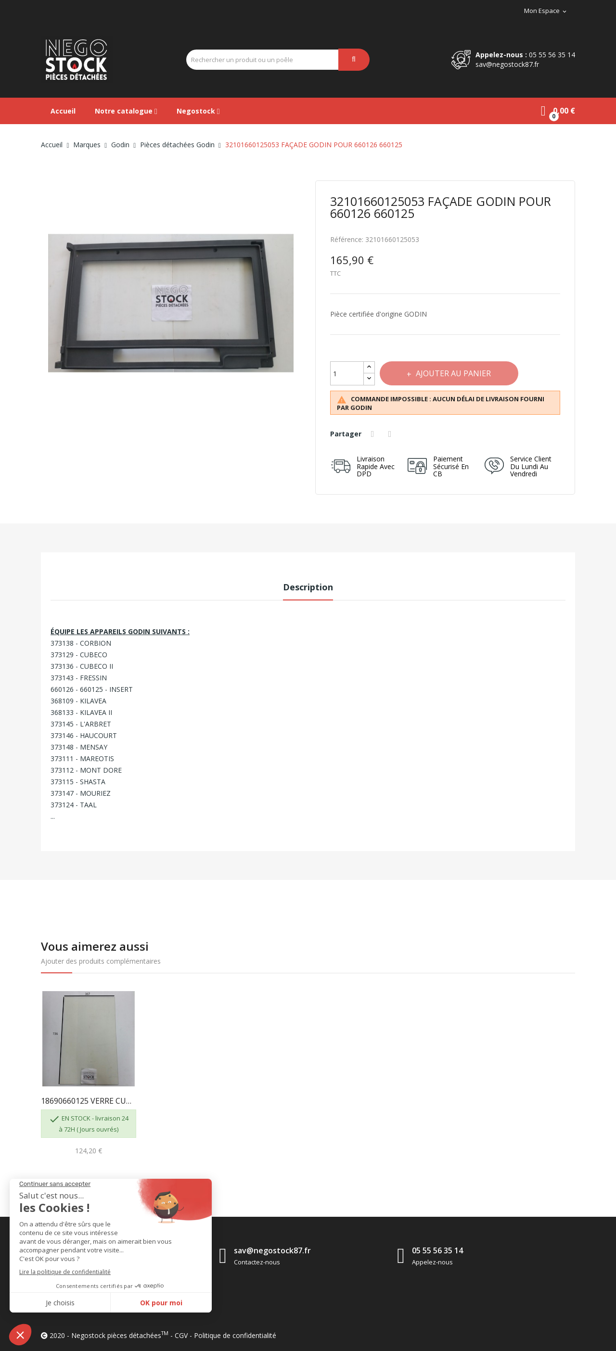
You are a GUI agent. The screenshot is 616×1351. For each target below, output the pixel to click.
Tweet (391, 434)
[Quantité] (347, 373)
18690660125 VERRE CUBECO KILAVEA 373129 (88, 1101)
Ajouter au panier (454, 373)
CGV (181, 1335)
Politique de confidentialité (235, 1335)
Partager (374, 434)
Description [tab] (308, 587)
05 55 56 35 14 (552, 54)
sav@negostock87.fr (507, 64)
